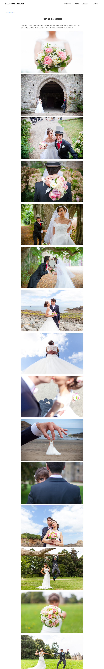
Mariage (76, 3)
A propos (67, 3)
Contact (95, 3)
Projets (85, 3)
